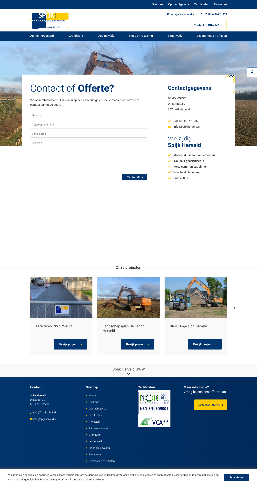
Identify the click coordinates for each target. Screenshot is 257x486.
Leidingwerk (106, 36)
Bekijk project (70, 344)
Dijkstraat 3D (39, 399)
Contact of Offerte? (208, 25)
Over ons (157, 4)
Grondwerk (76, 36)
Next (231, 308)
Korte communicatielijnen (188, 167)
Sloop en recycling (141, 36)
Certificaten (201, 4)
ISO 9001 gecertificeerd (186, 161)
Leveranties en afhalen (212, 36)
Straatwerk (175, 36)
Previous (25, 308)
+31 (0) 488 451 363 (213, 14)
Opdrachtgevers (178, 4)
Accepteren (236, 477)
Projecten (220, 4)
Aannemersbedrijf (42, 36)
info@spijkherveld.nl (181, 14)
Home (91, 396)
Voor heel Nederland (184, 172)
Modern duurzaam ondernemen (191, 155)
